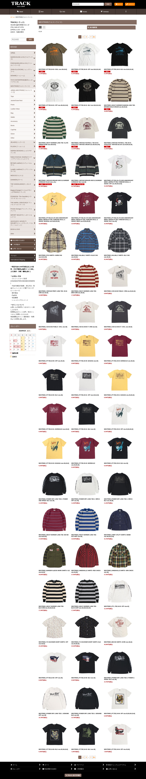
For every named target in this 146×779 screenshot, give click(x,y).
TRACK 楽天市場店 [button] (73, 775)
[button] (62, 12)
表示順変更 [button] (92, 27)
